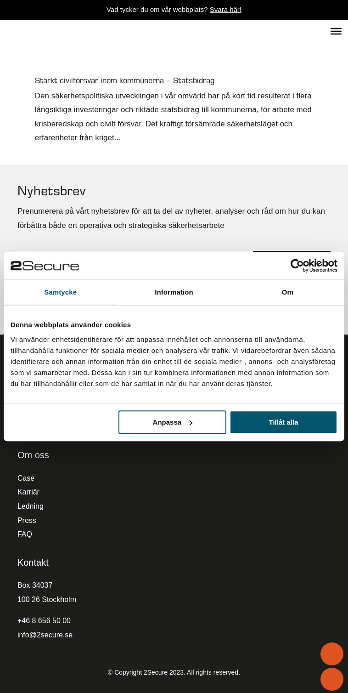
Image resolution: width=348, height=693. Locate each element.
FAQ (24, 534)
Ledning (30, 506)
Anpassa (173, 422)
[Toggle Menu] (336, 31)
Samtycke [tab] (60, 292)
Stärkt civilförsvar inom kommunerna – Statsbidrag (124, 80)
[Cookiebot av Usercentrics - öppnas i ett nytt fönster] (297, 266)
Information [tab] (174, 292)
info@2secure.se (45, 635)
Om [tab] (287, 292)
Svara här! (225, 9)
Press (26, 520)
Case (25, 478)
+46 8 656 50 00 (44, 621)
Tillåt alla (283, 422)
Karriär (28, 492)
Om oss (33, 455)
